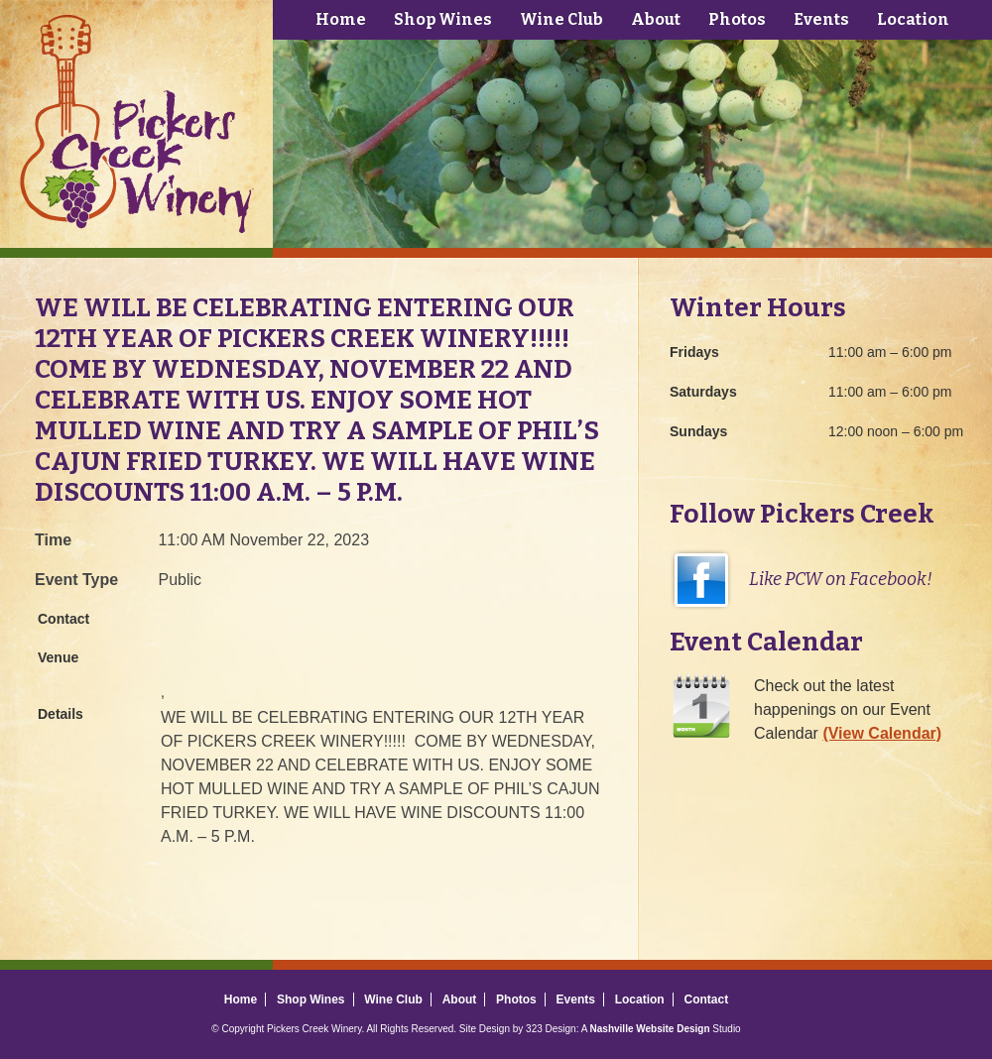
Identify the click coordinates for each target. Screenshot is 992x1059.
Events (821, 19)
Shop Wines (443, 19)
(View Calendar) (881, 733)
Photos (737, 19)
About (656, 19)
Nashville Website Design (650, 1028)
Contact (705, 999)
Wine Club (561, 19)
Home (340, 19)
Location (913, 19)
